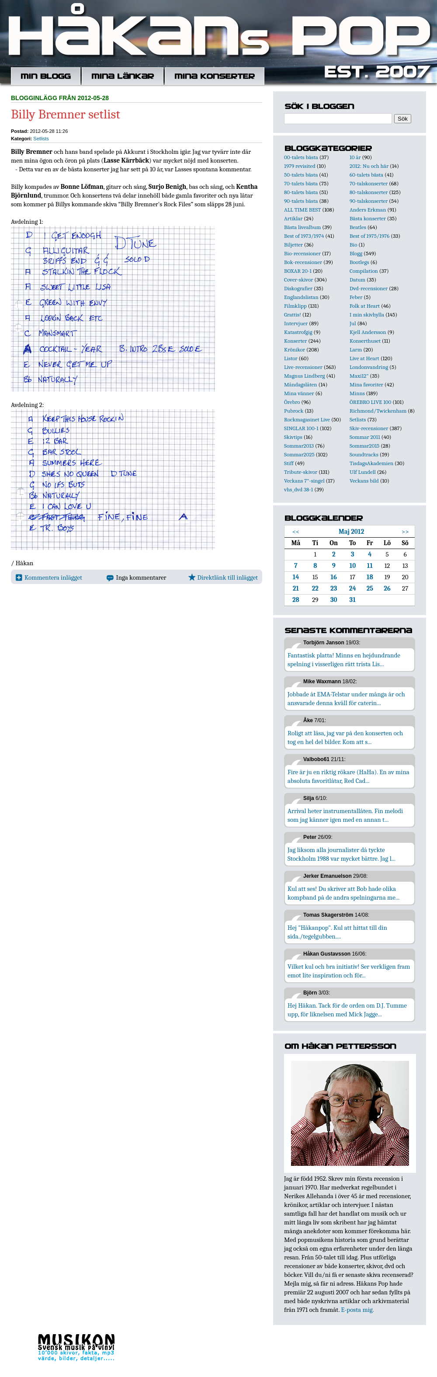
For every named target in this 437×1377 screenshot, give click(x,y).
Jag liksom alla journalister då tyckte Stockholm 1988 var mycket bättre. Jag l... (341, 854)
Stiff (289, 463)
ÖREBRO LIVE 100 (370, 402)
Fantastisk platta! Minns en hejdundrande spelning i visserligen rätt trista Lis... (344, 659)
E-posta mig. (357, 1310)
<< (296, 532)
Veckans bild (364, 480)
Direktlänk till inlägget (223, 577)
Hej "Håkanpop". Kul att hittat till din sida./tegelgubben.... (337, 932)
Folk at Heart (365, 306)
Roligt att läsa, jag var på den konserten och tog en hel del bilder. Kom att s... (345, 737)
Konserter (295, 340)
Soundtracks (364, 454)
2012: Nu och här (369, 166)
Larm (356, 349)
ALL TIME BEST (302, 209)
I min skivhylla (367, 314)
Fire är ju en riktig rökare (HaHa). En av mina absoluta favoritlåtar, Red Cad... (348, 776)
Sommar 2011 (365, 437)
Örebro (292, 402)
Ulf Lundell (363, 472)
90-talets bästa (301, 201)
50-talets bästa (301, 174)
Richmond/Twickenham (378, 410)
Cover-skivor (298, 279)
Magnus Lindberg (304, 375)
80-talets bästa (301, 192)
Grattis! (292, 314)
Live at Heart (364, 358)
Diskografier (298, 288)
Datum (357, 279)
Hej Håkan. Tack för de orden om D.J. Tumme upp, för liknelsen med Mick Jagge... (347, 1009)
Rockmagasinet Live (307, 419)
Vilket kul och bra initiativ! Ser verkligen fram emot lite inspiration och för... (349, 971)
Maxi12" (359, 375)
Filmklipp (295, 306)
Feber (356, 297)
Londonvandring (369, 367)
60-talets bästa (366, 174)
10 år (355, 157)
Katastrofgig (298, 332)
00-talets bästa (301, 157)
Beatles (358, 227)
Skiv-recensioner (369, 428)
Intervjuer (296, 323)
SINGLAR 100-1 (301, 428)
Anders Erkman (368, 209)
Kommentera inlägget (48, 577)
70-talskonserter (369, 183)
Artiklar (293, 218)
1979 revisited (300, 166)
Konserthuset (365, 340)
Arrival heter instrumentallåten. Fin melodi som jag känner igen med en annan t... (345, 815)
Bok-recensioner (303, 262)
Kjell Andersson (368, 332)
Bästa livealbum (302, 227)
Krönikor (294, 349)
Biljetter (293, 244)
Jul (353, 323)
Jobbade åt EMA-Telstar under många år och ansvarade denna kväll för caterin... (346, 698)
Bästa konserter (368, 218)
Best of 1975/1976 (369, 236)
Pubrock (293, 410)
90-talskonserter (369, 201)
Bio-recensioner (302, 253)
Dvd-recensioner (369, 288)
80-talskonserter (369, 192)
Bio (353, 244)
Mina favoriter (366, 384)
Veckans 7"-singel (304, 480)
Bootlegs (359, 262)
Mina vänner (299, 393)
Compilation (364, 271)
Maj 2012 (351, 532)
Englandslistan (301, 297)
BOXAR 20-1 (298, 271)
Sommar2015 (364, 445)
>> (405, 532)
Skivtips (293, 437)
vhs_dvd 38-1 (298, 489)
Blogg (356, 253)
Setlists (41, 138)
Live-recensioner (303, 367)
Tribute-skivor (300, 472)
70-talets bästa (301, 183)
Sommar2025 (299, 454)
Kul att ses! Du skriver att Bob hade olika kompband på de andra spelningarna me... (343, 893)
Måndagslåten (300, 384)
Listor (291, 358)
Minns (357, 393)
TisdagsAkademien (371, 463)
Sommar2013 (299, 445)
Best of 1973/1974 (304, 236)
